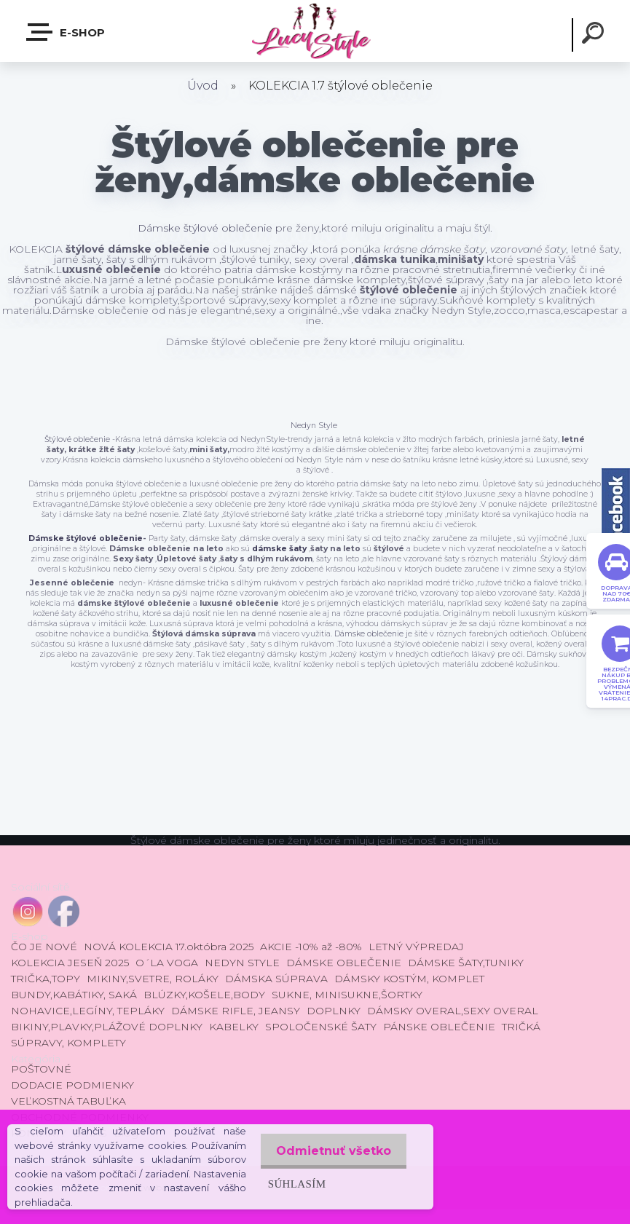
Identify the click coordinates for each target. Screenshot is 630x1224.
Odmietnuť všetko (331, 1151)
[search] (595, 35)
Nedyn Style (314, 425)
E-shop (66, 32)
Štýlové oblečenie (77, 439)
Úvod (202, 85)
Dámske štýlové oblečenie (205, 227)
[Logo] (315, 31)
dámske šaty (279, 548)
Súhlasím (292, 1183)
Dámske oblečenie (367, 634)
